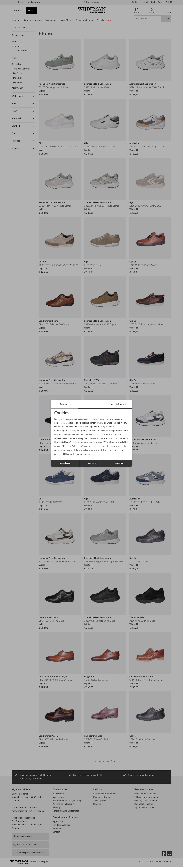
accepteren (64, 463)
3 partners (94, 427)
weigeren (92, 463)
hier (103, 446)
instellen (119, 463)
